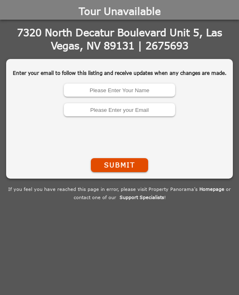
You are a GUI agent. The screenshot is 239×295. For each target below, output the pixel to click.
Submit (119, 165)
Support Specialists (142, 197)
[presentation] (119, 136)
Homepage (211, 189)
